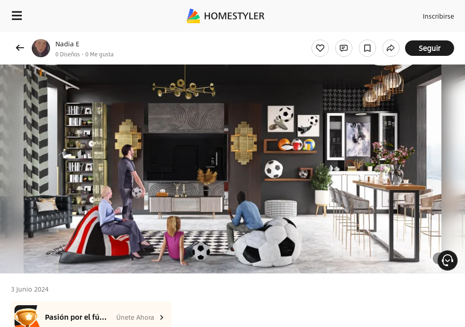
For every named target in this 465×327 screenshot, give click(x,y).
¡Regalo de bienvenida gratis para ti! (366, 38)
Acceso (401, 14)
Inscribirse (437, 14)
